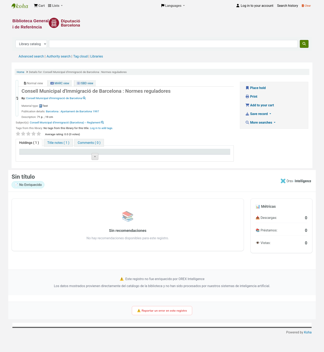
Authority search (58, 56)
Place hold (255, 88)
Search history (287, 6)
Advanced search (31, 56)
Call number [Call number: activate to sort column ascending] (114, 153)
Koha (308, 349)
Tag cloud (80, 56)
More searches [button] (259, 122)
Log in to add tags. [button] (101, 128)
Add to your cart (259, 105)
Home (20, 72)
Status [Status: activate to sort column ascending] (152, 153)
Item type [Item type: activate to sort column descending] (28, 153)
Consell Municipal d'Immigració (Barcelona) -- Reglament (65, 122)
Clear (306, 5)
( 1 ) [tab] (29, 143)
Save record (257, 114)
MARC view (59, 83)
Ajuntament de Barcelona (76, 111)
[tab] (58, 143)
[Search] (304, 44)
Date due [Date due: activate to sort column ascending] (196, 153)
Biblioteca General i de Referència (22, 6)
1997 (96, 111)
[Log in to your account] (254, 6)
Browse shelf (127, 163)
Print (251, 97)
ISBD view (85, 83)
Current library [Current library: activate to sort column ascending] (73, 153)
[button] (39, 6)
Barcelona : (53, 111)
